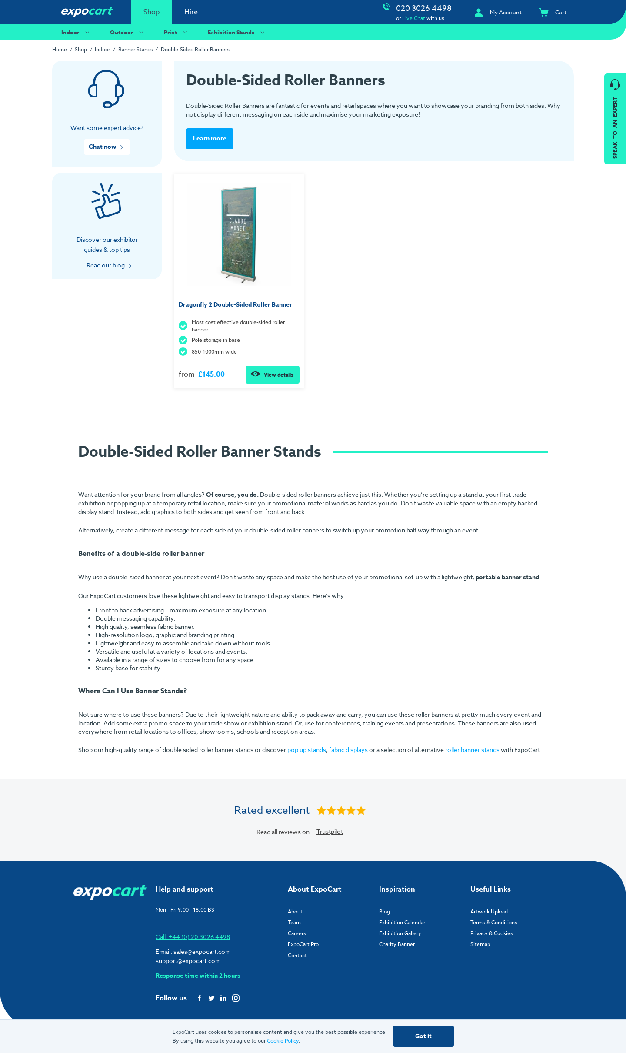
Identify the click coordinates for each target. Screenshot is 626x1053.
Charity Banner (397, 944)
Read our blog (106, 265)
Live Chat (413, 18)
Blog (384, 911)
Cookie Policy (283, 1040)
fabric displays (348, 749)
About (295, 911)
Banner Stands (135, 49)
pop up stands (306, 749)
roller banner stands (472, 749)
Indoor (76, 32)
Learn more (209, 138)
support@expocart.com (188, 960)
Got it (423, 1036)
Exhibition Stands (237, 32)
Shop (151, 12)
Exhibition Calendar (402, 922)
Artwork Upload (489, 911)
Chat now (103, 146)
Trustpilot (329, 831)
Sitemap (480, 944)
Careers (297, 933)
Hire (191, 12)
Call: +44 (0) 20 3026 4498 (193, 937)
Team (294, 922)
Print (177, 32)
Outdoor (128, 32)
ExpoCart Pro (303, 944)
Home (59, 49)
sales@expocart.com (202, 951)
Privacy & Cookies (491, 933)
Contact (297, 955)
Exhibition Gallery (400, 933)
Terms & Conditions (493, 922)
